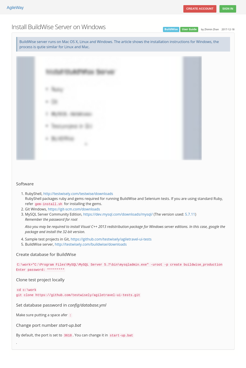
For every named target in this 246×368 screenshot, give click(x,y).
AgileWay (15, 7)
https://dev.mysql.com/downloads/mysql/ (118, 214)
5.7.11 (190, 214)
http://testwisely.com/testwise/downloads (78, 193)
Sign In (227, 8)
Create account (199, 8)
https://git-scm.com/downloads (74, 209)
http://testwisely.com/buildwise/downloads (91, 244)
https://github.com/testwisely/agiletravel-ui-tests (111, 239)
